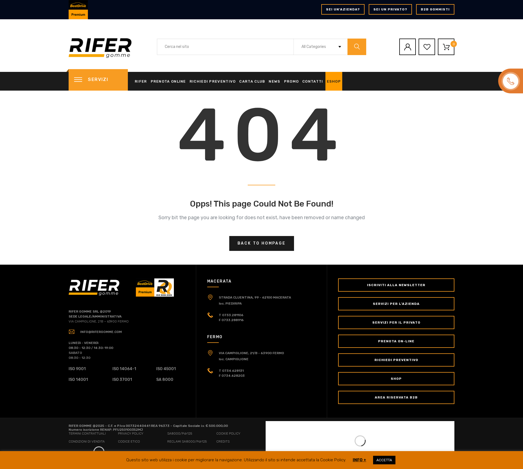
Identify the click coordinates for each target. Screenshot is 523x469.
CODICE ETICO (129, 441)
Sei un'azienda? (343, 9)
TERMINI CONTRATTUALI (87, 433)
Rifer (141, 81)
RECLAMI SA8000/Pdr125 (187, 441)
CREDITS (223, 441)
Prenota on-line (396, 341)
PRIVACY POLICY (130, 433)
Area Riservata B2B (396, 397)
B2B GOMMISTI (435, 9)
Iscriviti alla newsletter (396, 285)
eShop (334, 81)
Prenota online (168, 81)
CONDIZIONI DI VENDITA (87, 441)
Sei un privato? (390, 9)
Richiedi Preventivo (213, 81)
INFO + (359, 459)
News (274, 81)
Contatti (312, 81)
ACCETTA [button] (384, 460)
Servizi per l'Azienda (396, 304)
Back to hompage (262, 243)
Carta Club (252, 81)
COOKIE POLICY (228, 433)
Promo (291, 81)
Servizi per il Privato (396, 322)
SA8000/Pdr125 (179, 433)
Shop (396, 379)
